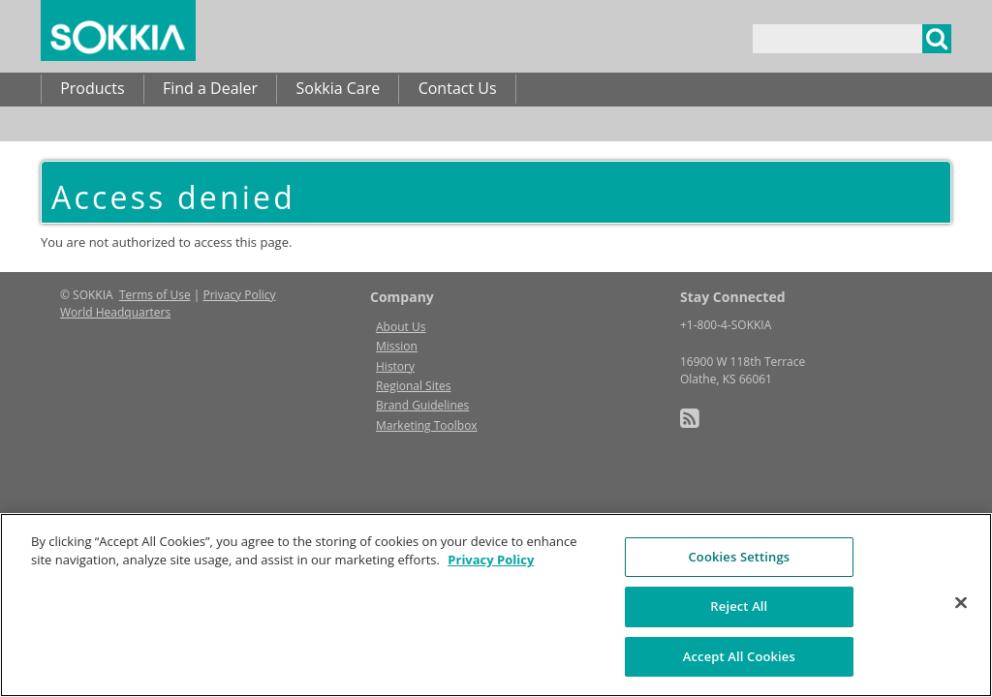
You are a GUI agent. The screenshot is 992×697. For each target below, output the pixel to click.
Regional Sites (413, 386)
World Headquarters (115, 312)
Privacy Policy (239, 295)
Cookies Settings (739, 585)
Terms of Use (155, 295)
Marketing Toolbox (427, 425)
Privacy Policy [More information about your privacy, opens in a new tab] (491, 588)
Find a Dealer (210, 88)
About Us (400, 326)
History (395, 366)
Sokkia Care (337, 88)
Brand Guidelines (422, 405)
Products (92, 88)
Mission (397, 346)
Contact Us (457, 88)
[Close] (961, 631)
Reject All (738, 635)
